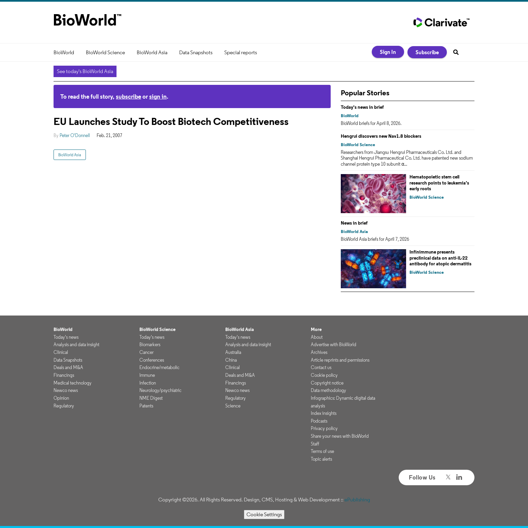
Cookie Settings (264, 514)
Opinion (61, 398)
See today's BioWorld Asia (85, 71)
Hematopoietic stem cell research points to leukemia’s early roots (439, 183)
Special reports (240, 52)
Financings (64, 375)
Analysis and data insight (76, 344)
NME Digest (151, 398)
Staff (315, 444)
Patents (146, 406)
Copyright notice (327, 383)
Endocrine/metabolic (159, 367)
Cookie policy (324, 375)
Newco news (66, 390)
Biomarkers (149, 344)
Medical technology (73, 383)
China (231, 360)
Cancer (146, 352)
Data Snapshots (195, 52)
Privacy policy (324, 428)
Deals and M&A (68, 367)
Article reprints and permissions (340, 360)
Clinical (61, 352)
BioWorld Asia (152, 52)
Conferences (151, 360)
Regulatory (64, 406)
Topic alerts (321, 459)
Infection (147, 383)
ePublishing (357, 499)
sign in (158, 96)
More (316, 329)
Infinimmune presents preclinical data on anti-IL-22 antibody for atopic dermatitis (440, 258)
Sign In (388, 51)
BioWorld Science (105, 52)
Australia (233, 352)
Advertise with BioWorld (333, 344)
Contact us (321, 367)
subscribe (128, 96)
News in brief (354, 223)
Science (232, 406)
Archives (319, 352)
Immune (147, 375)
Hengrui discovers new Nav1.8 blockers (381, 136)
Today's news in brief (362, 107)
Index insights (323, 413)
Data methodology (328, 390)
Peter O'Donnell (75, 135)
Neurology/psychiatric (160, 390)
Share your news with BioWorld (340, 436)
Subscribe (427, 52)
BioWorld (64, 52)
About (317, 337)
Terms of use (322, 451)
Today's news (66, 337)
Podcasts (319, 421)
